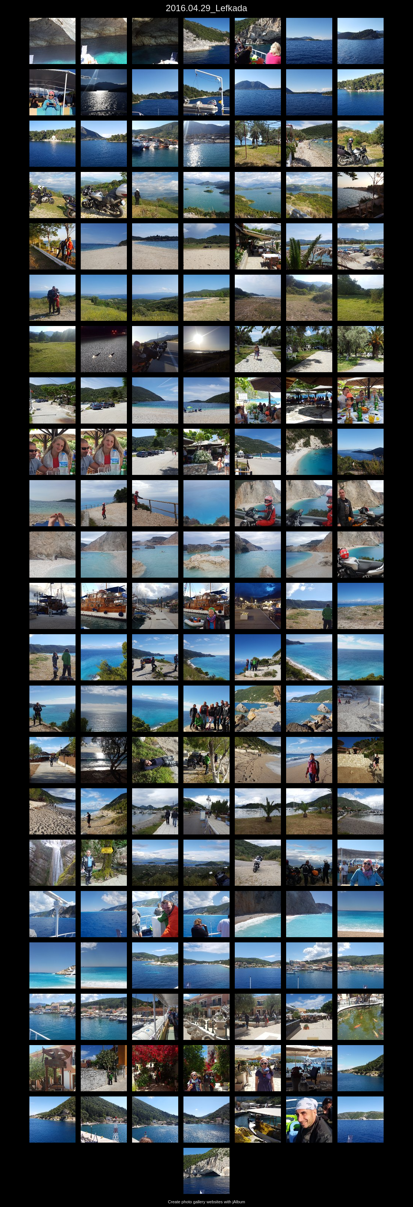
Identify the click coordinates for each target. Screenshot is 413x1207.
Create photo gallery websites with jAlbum (206, 1202)
